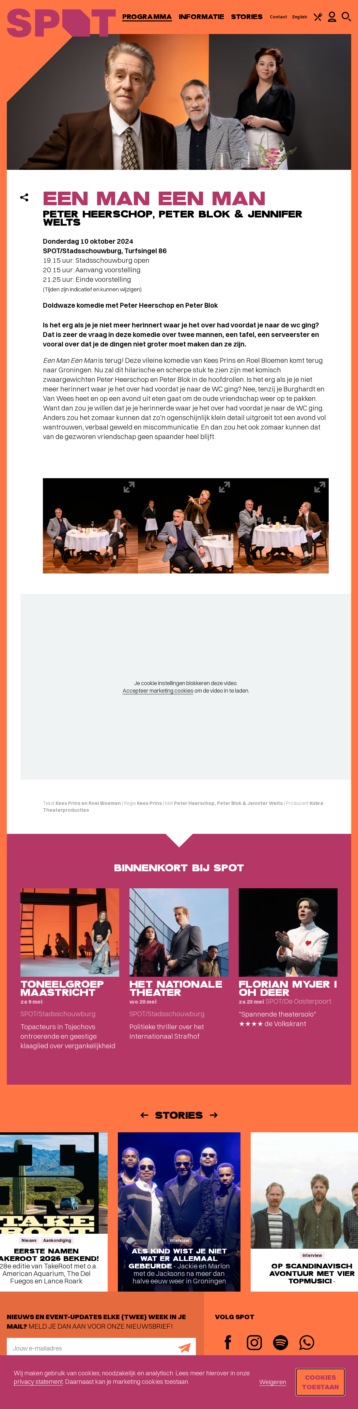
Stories (247, 17)
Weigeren (272, 1382)
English (299, 16)
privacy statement (38, 1382)
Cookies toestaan (320, 1382)
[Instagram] (254, 1343)
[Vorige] (143, 1115)
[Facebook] (228, 1343)
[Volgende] (214, 1115)
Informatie (201, 17)
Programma (147, 17)
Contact (278, 16)
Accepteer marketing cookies (158, 690)
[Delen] (24, 197)
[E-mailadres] (101, 1348)
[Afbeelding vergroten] (90, 525)
